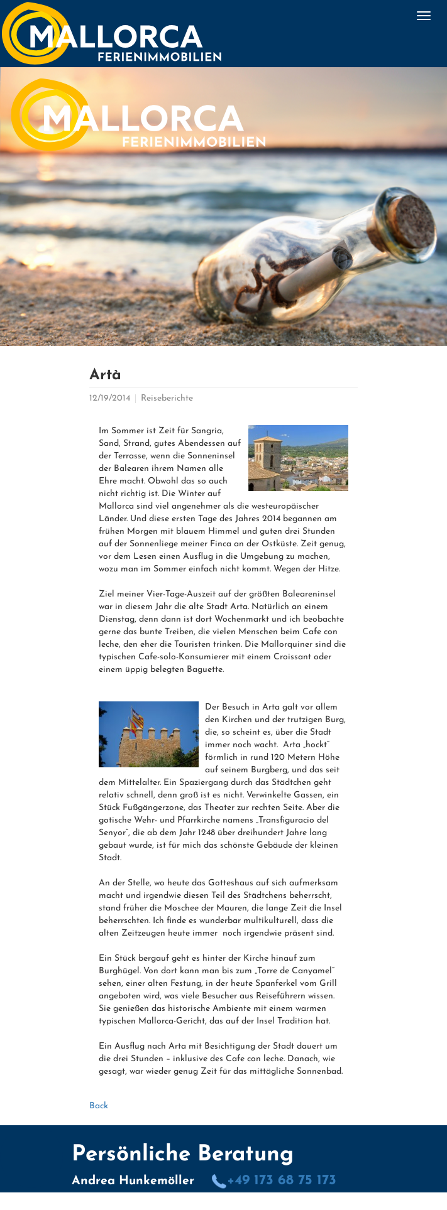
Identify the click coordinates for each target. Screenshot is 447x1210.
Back (98, 1106)
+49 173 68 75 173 (273, 1181)
